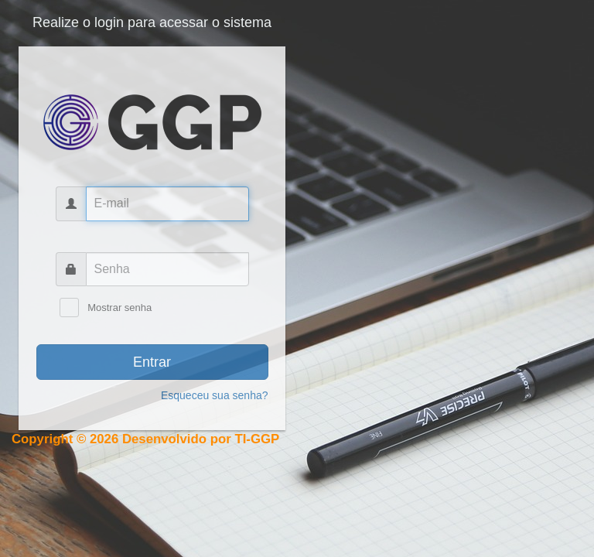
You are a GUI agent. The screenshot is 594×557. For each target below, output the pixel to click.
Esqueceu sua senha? (214, 395)
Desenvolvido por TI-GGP (200, 439)
